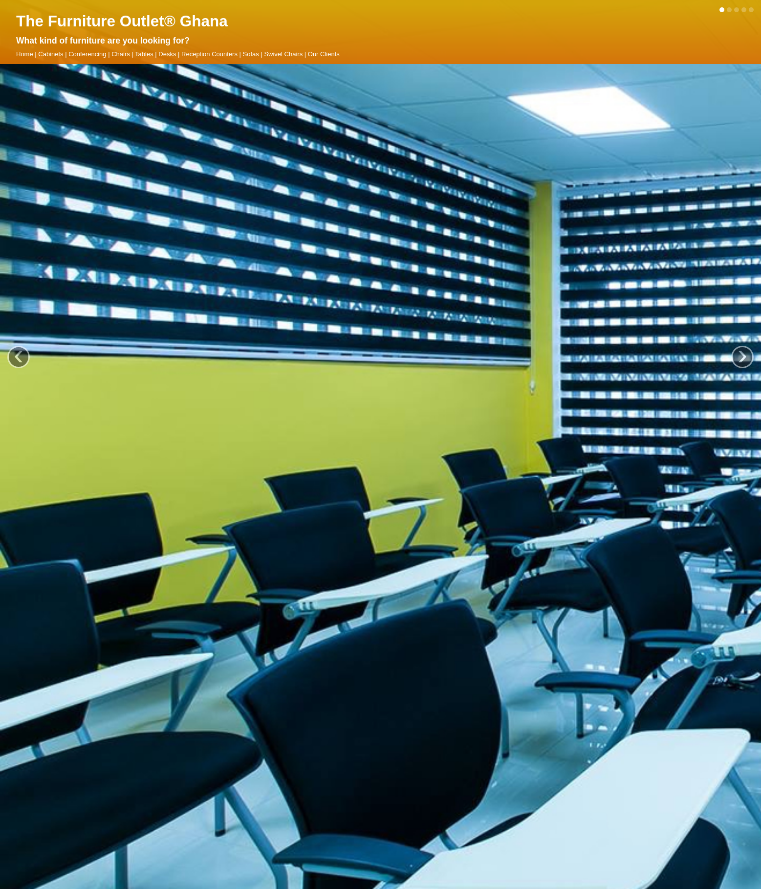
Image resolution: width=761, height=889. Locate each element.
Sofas (251, 54)
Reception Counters (209, 54)
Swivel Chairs (283, 54)
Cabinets (50, 54)
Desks (167, 54)
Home (24, 54)
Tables (144, 54)
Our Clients (324, 54)
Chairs (120, 54)
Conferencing (87, 54)
